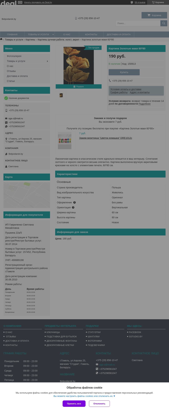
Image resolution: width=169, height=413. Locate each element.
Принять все (74, 403)
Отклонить (99, 403)
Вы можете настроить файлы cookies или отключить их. (83, 396)
